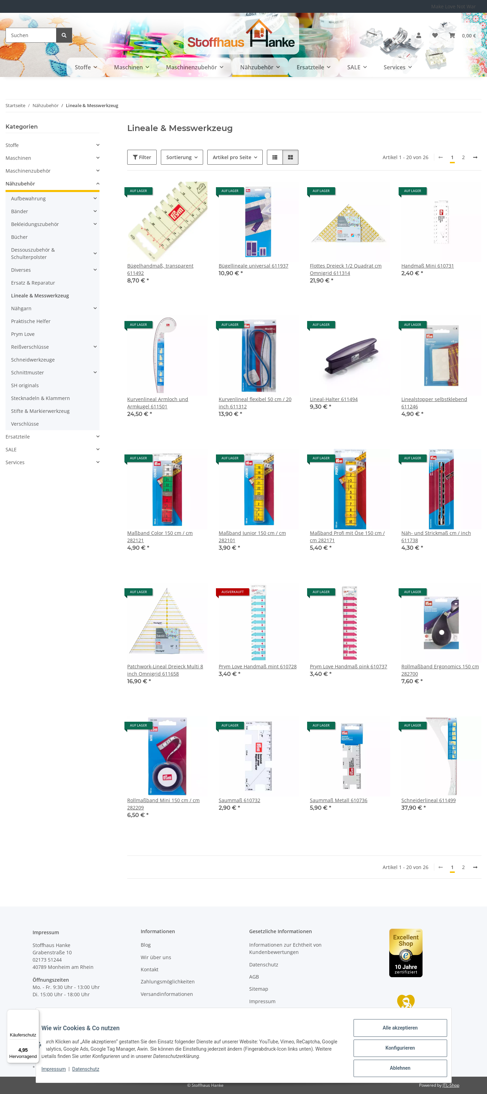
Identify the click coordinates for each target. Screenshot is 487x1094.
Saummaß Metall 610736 (338, 800)
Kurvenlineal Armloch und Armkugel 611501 (157, 403)
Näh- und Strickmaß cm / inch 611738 (436, 537)
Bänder (19, 211)
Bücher (19, 237)
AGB (254, 976)
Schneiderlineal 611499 (428, 800)
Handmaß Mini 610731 (427, 265)
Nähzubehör (20, 183)
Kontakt (149, 969)
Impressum (59, 1072)
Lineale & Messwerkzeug (40, 295)
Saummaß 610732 (239, 800)
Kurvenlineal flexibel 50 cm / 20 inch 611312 (255, 403)
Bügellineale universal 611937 (253, 265)
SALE (11, 449)
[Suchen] (31, 35)
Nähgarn (21, 308)
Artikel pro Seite (232, 157)
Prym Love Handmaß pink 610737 (348, 666)
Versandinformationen (167, 994)
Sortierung (179, 157)
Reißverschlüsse (30, 347)
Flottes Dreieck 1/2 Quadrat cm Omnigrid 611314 (346, 269)
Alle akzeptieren (394, 1033)
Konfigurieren (394, 1051)
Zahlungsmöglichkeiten (168, 981)
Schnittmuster (27, 372)
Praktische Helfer (31, 321)
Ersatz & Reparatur (33, 282)
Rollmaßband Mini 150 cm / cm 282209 (163, 804)
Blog (146, 944)
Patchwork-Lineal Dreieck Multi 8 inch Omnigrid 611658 (165, 670)
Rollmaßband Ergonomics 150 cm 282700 (440, 670)
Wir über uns (156, 957)
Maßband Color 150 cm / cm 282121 (160, 537)
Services (15, 462)
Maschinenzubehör (28, 170)
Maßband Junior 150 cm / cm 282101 (252, 537)
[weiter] (475, 157)
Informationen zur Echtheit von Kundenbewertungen (285, 948)
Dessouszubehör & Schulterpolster (33, 253)
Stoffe (12, 145)
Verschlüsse (25, 423)
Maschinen (18, 158)
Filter (142, 157)
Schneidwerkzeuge (33, 359)
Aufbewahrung (28, 198)
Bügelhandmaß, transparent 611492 (160, 269)
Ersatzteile (18, 436)
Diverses (21, 270)
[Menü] (35, 1013)
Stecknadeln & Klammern (40, 398)
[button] (419, 35)
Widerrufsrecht (267, 1013)
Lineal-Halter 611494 (334, 399)
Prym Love (23, 334)
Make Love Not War (453, 6)
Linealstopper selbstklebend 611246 (434, 403)
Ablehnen (394, 1069)
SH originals (25, 385)
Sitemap (258, 989)
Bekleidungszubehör (35, 224)
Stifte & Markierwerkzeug (40, 411)
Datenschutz (91, 1072)
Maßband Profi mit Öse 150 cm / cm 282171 (347, 537)
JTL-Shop (451, 1085)
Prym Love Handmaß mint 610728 (258, 666)
